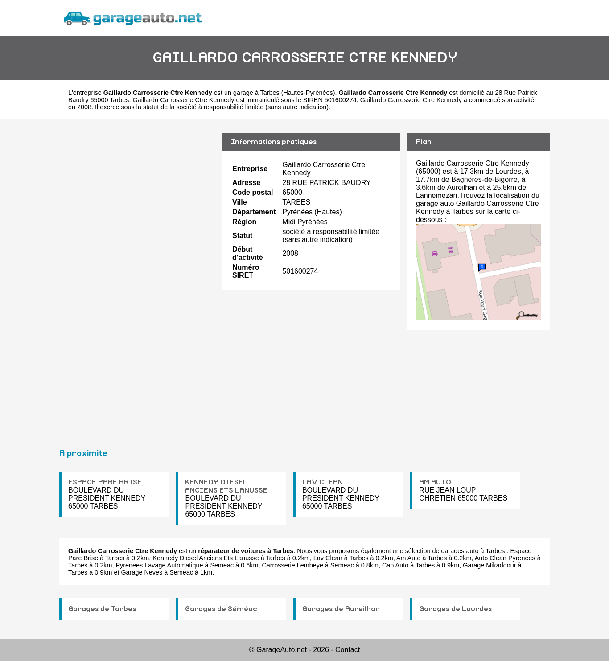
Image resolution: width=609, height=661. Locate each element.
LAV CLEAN (322, 482)
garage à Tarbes (256, 92)
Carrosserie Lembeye (292, 565)
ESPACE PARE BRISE (105, 482)
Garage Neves (141, 572)
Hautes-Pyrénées (308, 92)
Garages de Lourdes (455, 608)
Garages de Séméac (221, 608)
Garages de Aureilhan (341, 608)
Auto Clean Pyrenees (505, 558)
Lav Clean (327, 558)
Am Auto (408, 558)
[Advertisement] (137, 280)
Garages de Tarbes (102, 608)
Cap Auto (395, 565)
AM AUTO (435, 482)
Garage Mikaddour (489, 565)
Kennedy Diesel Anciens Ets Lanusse (205, 558)
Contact (347, 649)
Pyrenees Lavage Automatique (159, 565)
